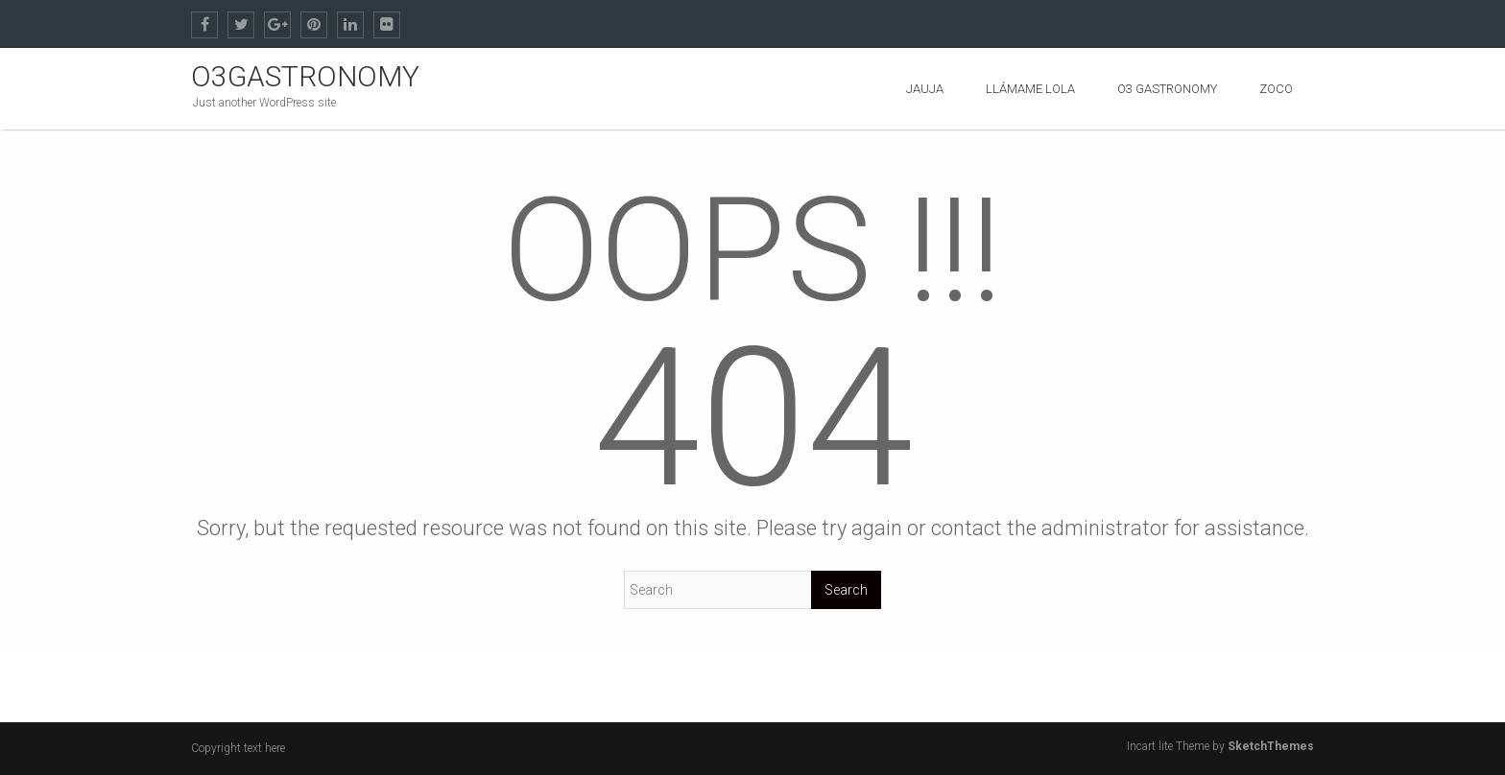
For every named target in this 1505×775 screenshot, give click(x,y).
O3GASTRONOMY (305, 76)
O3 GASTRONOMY (1167, 89)
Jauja (925, 89)
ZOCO (1276, 89)
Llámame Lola (1030, 89)
